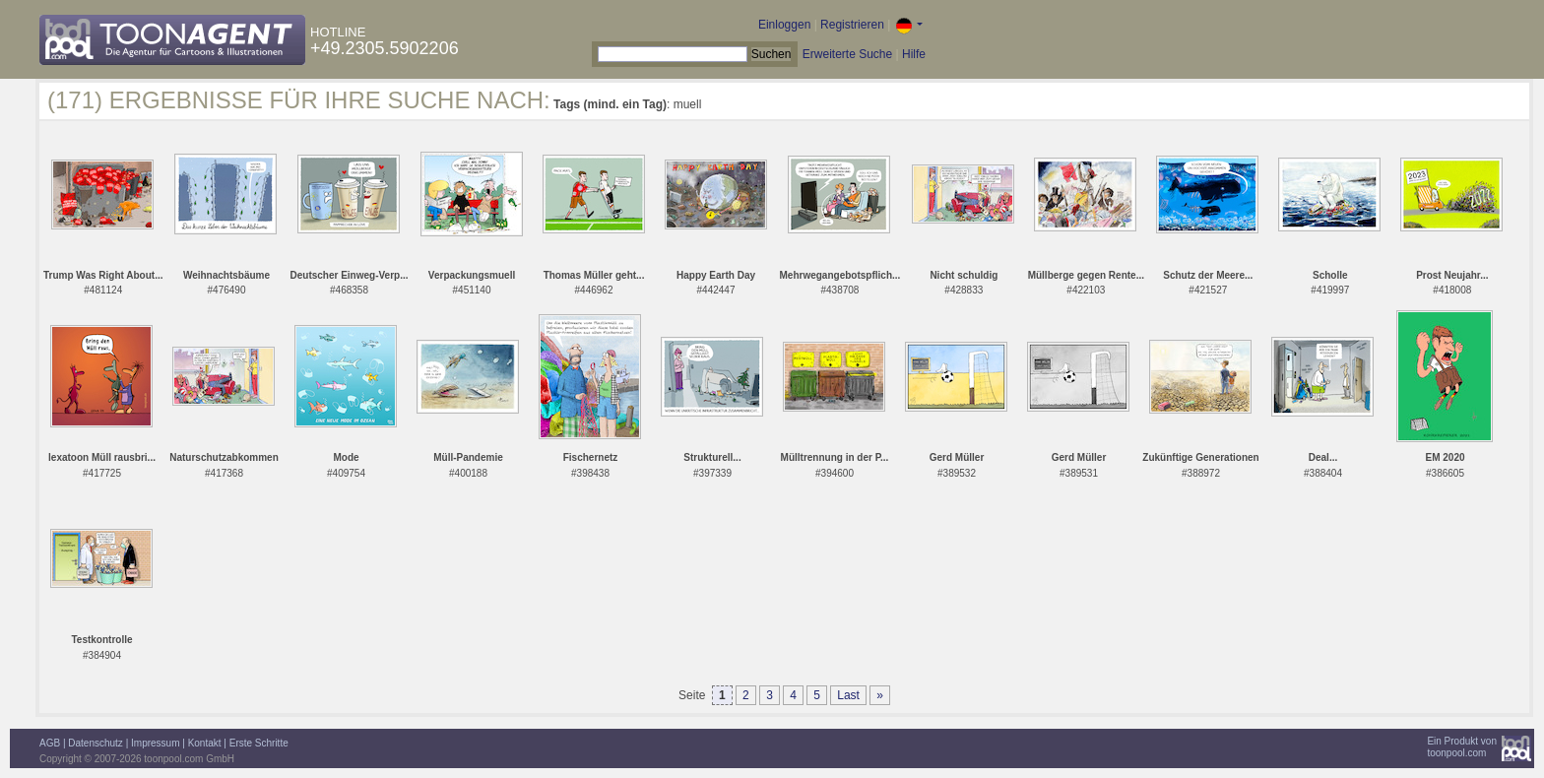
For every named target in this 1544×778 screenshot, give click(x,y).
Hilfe (914, 54)
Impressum (155, 743)
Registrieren (852, 25)
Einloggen (784, 25)
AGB (49, 743)
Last (848, 695)
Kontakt (205, 743)
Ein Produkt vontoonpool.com (1462, 747)
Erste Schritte (259, 743)
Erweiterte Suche (847, 54)
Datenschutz (95, 743)
